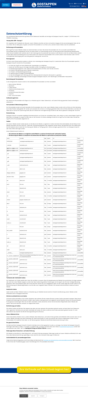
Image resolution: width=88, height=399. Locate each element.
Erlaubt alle (23, 395)
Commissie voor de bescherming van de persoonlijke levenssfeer (61, 352)
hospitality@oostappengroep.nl (16, 340)
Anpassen (33, 395)
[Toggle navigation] (6, 5)
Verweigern (42, 395)
